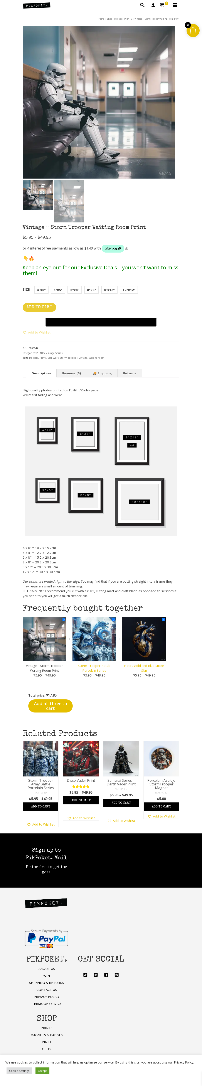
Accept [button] (42, 1071)
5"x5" (58, 289)
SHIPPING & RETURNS (46, 982)
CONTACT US (47, 989)
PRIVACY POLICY (46, 996)
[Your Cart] (164, 5)
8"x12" (109, 289)
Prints (43, 357)
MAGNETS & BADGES (46, 1035)
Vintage (83, 357)
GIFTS (46, 1049)
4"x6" (41, 289)
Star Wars (53, 357)
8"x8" (91, 289)
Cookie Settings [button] (19, 1071)
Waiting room (96, 357)
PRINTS (40, 353)
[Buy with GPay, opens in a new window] (101, 322)
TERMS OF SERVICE (47, 1003)
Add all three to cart (50, 705)
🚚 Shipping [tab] (102, 373)
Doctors (33, 357)
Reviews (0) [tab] (71, 373)
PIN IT (47, 1042)
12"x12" (129, 289)
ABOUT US (47, 968)
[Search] (142, 5)
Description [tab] (41, 373)
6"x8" (74, 289)
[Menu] (175, 5)
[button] (36, 332)
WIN (46, 975)
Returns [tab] (129, 373)
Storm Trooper (68, 357)
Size (26, 289)
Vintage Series (54, 353)
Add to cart (39, 307)
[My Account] (153, 5)
